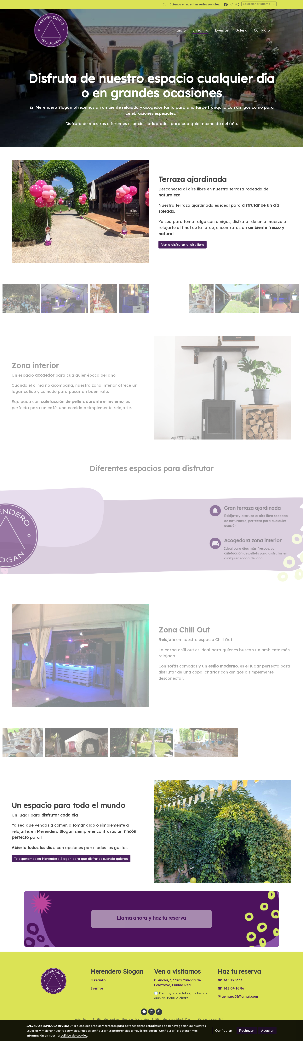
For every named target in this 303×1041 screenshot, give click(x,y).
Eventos (96, 988)
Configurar (223, 1030)
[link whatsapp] (237, 4)
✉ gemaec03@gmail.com (238, 996)
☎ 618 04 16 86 (231, 988)
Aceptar (267, 1030)
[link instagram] (231, 4)
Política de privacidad (167, 1019)
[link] (51, 30)
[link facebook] (226, 4)
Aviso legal (82, 1019)
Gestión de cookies (135, 1019)
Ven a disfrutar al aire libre (182, 244)
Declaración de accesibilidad (205, 1019)
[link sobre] (55, 981)
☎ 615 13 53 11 (230, 980)
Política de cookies (106, 1019)
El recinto (98, 980)
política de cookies (73, 1035)
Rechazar (246, 1030)
